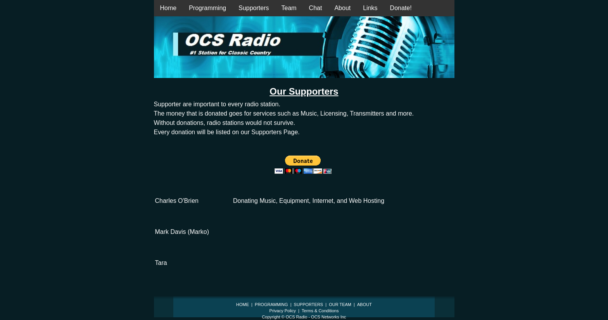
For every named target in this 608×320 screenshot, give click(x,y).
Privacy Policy (282, 310)
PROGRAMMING (271, 304)
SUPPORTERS (308, 304)
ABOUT (364, 304)
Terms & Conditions (320, 310)
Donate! (401, 8)
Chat (315, 8)
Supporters (253, 8)
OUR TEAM (340, 304)
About (342, 8)
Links (370, 8)
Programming (207, 8)
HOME (242, 304)
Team (288, 8)
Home (168, 8)
